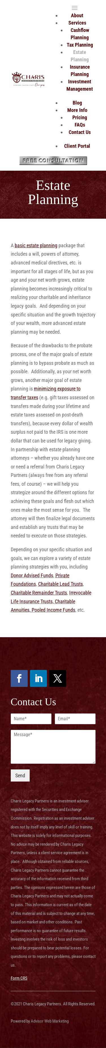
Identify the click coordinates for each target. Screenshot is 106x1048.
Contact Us (80, 132)
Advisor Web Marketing (50, 1021)
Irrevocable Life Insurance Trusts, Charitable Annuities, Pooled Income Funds (51, 601)
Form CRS (19, 978)
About (77, 15)
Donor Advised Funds (32, 575)
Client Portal (77, 146)
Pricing (79, 117)
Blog (77, 103)
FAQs (80, 125)
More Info (77, 110)
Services (77, 23)
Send (20, 775)
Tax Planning (80, 45)
